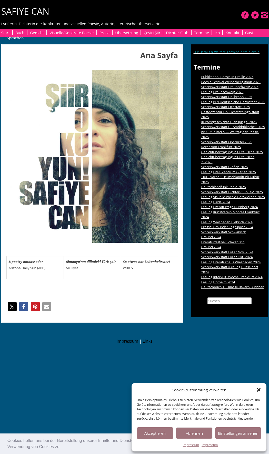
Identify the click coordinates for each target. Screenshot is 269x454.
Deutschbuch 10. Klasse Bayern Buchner (232, 287)
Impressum (191, 445)
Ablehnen (194, 433)
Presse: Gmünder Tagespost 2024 (227, 227)
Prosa (104, 32)
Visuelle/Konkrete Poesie (71, 32)
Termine (201, 32)
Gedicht (37, 32)
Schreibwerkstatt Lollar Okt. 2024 (227, 257)
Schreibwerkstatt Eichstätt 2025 (225, 106)
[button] (62, 447)
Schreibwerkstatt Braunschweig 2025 (230, 86)
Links (147, 341)
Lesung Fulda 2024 (215, 202)
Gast (249, 32)
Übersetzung (126, 32)
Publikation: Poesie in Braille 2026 (227, 76)
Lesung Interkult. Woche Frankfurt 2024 (232, 277)
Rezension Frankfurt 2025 (221, 146)
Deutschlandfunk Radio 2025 (223, 187)
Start (5, 32)
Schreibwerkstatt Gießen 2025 (224, 167)
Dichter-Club (177, 32)
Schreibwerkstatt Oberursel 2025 (226, 142)
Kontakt (232, 32)
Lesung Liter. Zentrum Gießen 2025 (228, 172)
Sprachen (15, 37)
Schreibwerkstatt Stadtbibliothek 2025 (233, 126)
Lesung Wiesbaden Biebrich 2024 (227, 222)
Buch (19, 32)
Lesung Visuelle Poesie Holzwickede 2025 (233, 197)
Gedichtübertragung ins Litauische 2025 (232, 152)
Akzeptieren (155, 433)
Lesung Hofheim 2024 (218, 282)
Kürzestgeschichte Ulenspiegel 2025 (229, 122)
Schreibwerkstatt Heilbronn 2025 (226, 96)
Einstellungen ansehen (238, 433)
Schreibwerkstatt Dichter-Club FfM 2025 (232, 192)
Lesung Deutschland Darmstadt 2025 (233, 102)
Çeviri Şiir (152, 32)
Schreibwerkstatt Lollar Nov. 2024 (227, 252)
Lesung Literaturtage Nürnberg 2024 (229, 207)
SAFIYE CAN (25, 11)
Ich (217, 32)
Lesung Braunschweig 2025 (222, 92)
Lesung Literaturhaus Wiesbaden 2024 (231, 262)
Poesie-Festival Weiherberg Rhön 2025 (231, 82)
